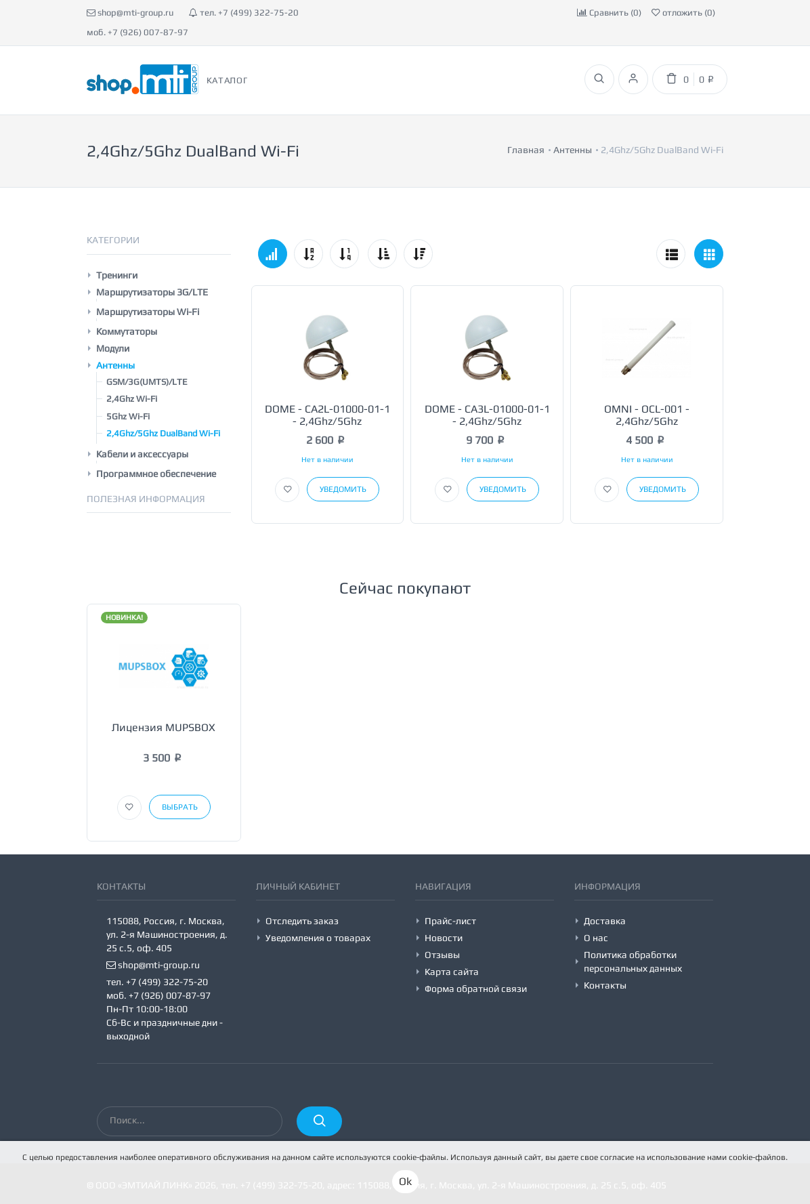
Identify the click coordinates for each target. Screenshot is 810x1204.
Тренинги (116, 275)
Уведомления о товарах (317, 937)
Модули (112, 348)
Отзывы (442, 954)
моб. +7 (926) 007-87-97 (137, 32)
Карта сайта (452, 971)
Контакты (605, 985)
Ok (405, 1181)
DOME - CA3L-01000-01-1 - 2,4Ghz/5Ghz (487, 415)
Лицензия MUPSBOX (163, 727)
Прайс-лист (450, 920)
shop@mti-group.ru (130, 12)
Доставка (605, 920)
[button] (287, 490)
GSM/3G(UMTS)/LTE (147, 382)
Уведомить (343, 489)
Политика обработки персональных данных (633, 961)
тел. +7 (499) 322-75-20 (244, 12)
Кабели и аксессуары (142, 454)
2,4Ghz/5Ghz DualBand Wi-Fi (163, 433)
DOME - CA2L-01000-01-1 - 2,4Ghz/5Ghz (327, 415)
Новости (444, 937)
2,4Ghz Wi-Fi (131, 399)
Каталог (227, 80)
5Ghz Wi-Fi (128, 416)
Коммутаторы (126, 331)
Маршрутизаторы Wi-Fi (147, 311)
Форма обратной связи (476, 988)
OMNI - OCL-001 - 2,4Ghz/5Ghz (646, 415)
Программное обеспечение (156, 473)
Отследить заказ (302, 920)
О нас (596, 937)
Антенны (115, 365)
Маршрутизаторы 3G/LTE (152, 292)
